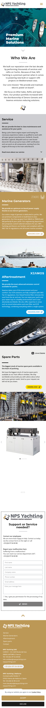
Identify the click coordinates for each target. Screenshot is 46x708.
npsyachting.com (9, 662)
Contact (6, 644)
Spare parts (7, 641)
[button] (41, 4)
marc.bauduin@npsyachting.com (15, 683)
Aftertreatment (9, 638)
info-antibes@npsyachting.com (14, 659)
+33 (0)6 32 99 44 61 (12, 681)
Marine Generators (10, 636)
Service (6, 633)
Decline (23, 704)
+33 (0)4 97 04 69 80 (10, 543)
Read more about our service (13, 152)
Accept (23, 698)
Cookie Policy (36, 692)
